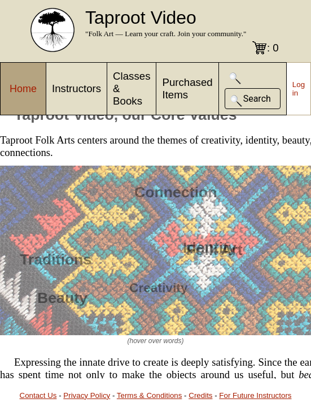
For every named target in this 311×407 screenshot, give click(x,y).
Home (23, 88)
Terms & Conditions (149, 395)
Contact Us (38, 395)
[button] (235, 78)
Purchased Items (187, 88)
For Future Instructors (255, 395)
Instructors (76, 88)
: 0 (273, 48)
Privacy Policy (86, 395)
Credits (200, 395)
